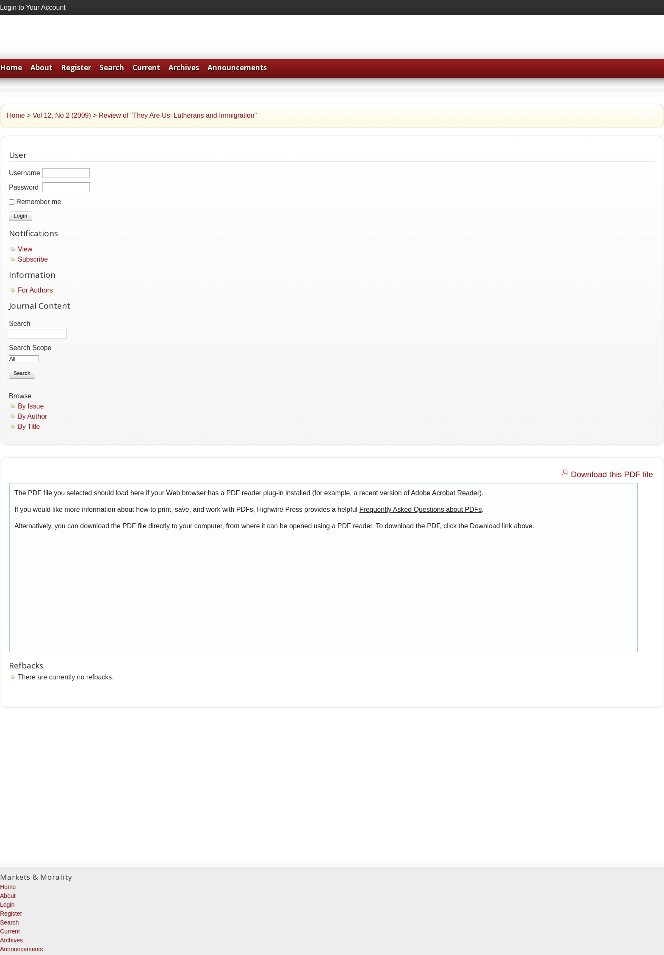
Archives (184, 67)
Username (24, 173)
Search (112, 67)
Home (11, 67)
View (25, 249)
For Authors (35, 290)
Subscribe (33, 259)
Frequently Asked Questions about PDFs (421, 509)
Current (146, 67)
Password (24, 187)
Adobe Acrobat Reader (445, 493)
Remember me (38, 201)
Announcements (237, 67)
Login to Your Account (33, 7)
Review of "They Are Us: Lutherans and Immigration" (178, 115)
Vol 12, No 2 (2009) (62, 115)
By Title (29, 426)
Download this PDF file (612, 474)
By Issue (31, 406)
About (41, 67)
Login (7, 904)
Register (76, 67)
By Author (32, 416)
